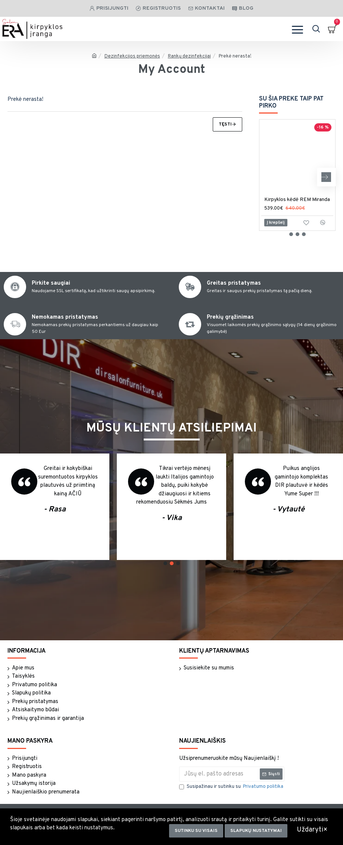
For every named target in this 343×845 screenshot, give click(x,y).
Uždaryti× (312, 830)
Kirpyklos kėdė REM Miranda (297, 199)
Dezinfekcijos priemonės (132, 56)
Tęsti (225, 124)
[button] (326, 177)
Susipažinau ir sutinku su (231, 787)
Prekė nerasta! (235, 56)
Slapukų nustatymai (256, 831)
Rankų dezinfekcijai (189, 56)
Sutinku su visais (196, 831)
